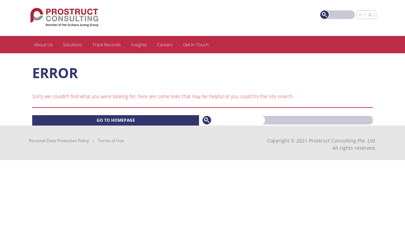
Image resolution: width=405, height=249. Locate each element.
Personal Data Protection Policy (59, 141)
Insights (139, 45)
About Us (43, 45)
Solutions (72, 45)
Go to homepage (116, 120)
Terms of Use (111, 141)
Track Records (106, 45)
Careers (165, 45)
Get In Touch (196, 45)
